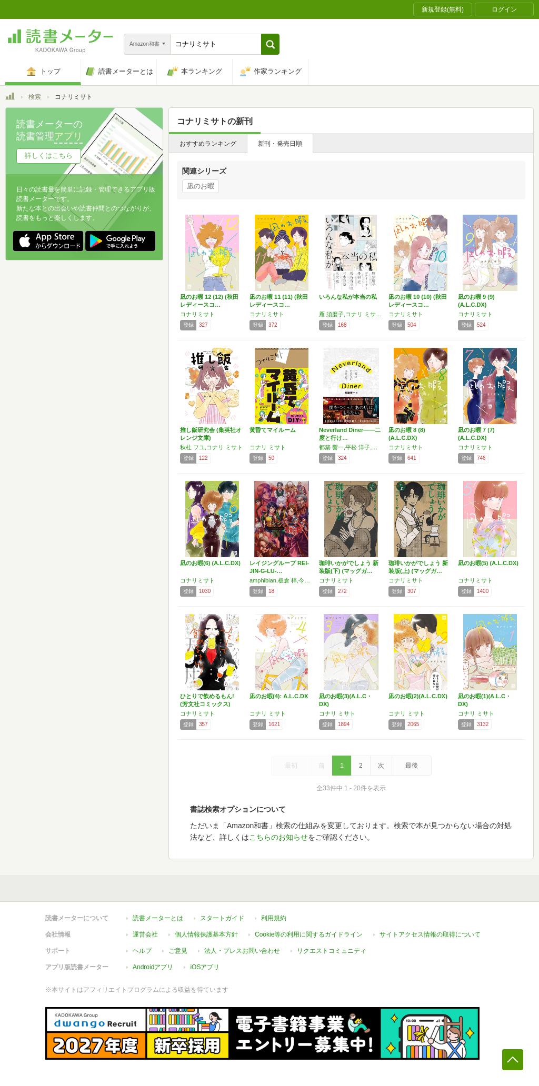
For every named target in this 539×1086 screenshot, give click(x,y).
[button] (270, 44)
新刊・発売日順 (280, 143)
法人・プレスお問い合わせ (242, 951)
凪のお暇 (200, 186)
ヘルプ (142, 951)
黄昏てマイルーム (272, 430)
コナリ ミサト (267, 447)
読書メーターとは (158, 918)
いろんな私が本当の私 (348, 297)
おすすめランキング (207, 143)
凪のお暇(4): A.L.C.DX (278, 696)
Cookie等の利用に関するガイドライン (309, 934)
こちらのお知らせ (278, 837)
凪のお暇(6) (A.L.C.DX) (210, 563)
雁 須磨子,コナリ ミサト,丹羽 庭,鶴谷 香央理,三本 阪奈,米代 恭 (351, 314)
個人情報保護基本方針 (206, 934)
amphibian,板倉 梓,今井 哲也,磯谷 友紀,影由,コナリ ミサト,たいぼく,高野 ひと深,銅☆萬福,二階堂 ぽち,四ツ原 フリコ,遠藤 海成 (281, 580)
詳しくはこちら (49, 155)
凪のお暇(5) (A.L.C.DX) (488, 563)
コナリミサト (197, 314)
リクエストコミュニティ (331, 951)
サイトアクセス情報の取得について (430, 934)
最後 (411, 765)
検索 (34, 96)
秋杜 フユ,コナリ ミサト (211, 447)
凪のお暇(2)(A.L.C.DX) (417, 696)
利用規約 (273, 918)
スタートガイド (222, 918)
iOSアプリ (204, 967)
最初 (291, 765)
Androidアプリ (153, 967)
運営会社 (145, 934)
